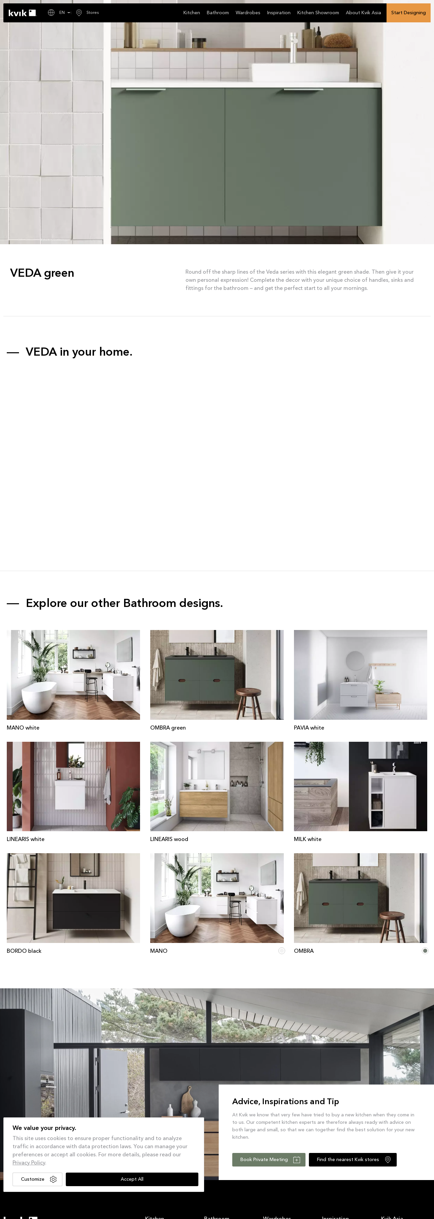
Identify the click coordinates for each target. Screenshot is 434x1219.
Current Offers (335, 1104)
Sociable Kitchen (397, 1122)
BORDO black (24, 813)
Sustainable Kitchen (400, 1113)
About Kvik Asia (396, 1096)
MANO (158, 813)
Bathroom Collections (225, 1096)
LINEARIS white (25, 701)
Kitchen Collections (163, 1096)
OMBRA (304, 813)
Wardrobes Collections (285, 1096)
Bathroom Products (222, 1104)
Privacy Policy (29, 1163)
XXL (385, 1104)
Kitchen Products (161, 1104)
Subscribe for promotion (225, 1174)
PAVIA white (309, 590)
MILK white (307, 702)
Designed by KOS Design (344, 1210)
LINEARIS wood (169, 701)
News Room (334, 1096)
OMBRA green (168, 590)
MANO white (23, 590)
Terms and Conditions (24, 1210)
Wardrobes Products (282, 1104)
